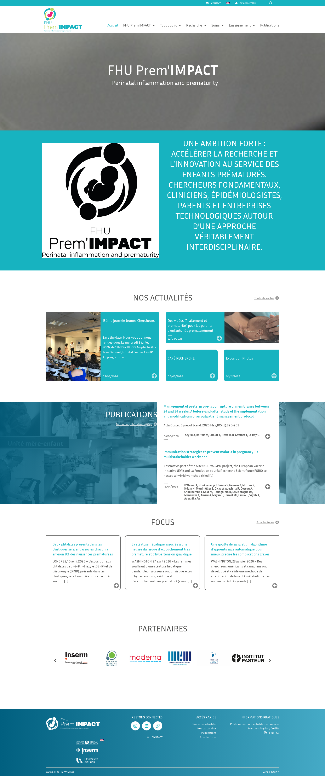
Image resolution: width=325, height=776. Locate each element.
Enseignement (240, 25)
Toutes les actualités (204, 724)
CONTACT (216, 3)
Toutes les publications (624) (136, 425)
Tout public (168, 25)
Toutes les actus (266, 299)
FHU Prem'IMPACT (65, 772)
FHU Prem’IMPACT (137, 25)
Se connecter (248, 3)
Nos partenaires (206, 728)
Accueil (112, 25)
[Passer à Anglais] (228, 2)
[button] (55, 659)
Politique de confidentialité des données (254, 724)
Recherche (194, 25)
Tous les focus (268, 523)
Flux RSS (274, 732)
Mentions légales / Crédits (263, 728)
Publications (269, 25)
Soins (215, 25)
